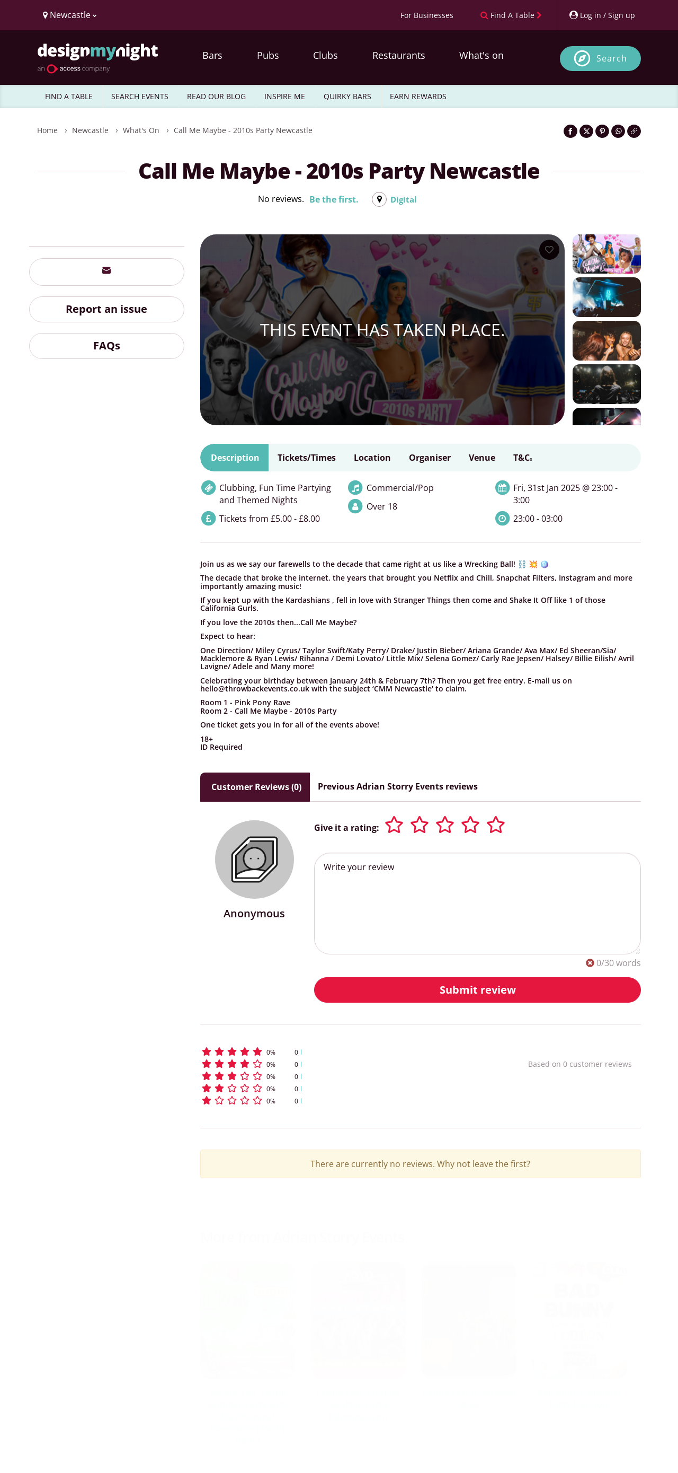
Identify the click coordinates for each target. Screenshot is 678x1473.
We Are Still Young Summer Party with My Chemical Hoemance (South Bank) (247, 1417)
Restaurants (398, 55)
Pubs (268, 55)
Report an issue (106, 309)
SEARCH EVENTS (139, 96)
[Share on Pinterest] (602, 131)
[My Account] (602, 15)
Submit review (478, 990)
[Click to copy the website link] (634, 131)
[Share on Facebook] (570, 131)
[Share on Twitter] (586, 131)
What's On (141, 130)
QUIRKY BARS (347, 96)
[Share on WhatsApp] (618, 131)
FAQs (106, 345)
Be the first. (333, 199)
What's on (481, 55)
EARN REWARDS (418, 96)
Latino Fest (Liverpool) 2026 (469, 1398)
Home (47, 130)
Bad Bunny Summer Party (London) (579, 1398)
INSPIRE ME (284, 96)
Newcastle (90, 130)
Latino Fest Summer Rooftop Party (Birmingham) (358, 1405)
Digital (404, 199)
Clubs (325, 55)
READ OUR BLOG (216, 96)
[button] (344, 1052)
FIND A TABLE (69, 96)
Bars (212, 55)
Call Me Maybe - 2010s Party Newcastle (243, 130)
